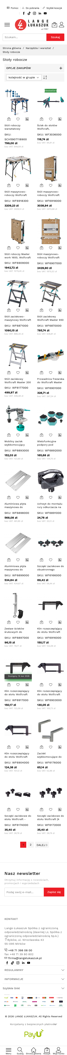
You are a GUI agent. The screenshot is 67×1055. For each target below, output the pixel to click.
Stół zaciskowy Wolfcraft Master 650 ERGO (50, 320)
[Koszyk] (54, 24)
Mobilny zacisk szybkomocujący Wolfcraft (14, 445)
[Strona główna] (33, 1048)
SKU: (7, 134)
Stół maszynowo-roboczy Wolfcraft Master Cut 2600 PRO (17, 195)
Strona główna (12, 48)
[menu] (7, 24)
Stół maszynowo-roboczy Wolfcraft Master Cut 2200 (48, 257)
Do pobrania (30, 8)
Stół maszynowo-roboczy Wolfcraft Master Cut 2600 (48, 195)
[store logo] (31, 25)
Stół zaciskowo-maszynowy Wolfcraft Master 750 (17, 320)
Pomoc (12, 8)
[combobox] (24, 37)
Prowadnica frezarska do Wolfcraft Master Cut (50, 382)
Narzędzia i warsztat (39, 48)
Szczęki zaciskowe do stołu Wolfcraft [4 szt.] (50, 819)
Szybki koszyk (52, 8)
